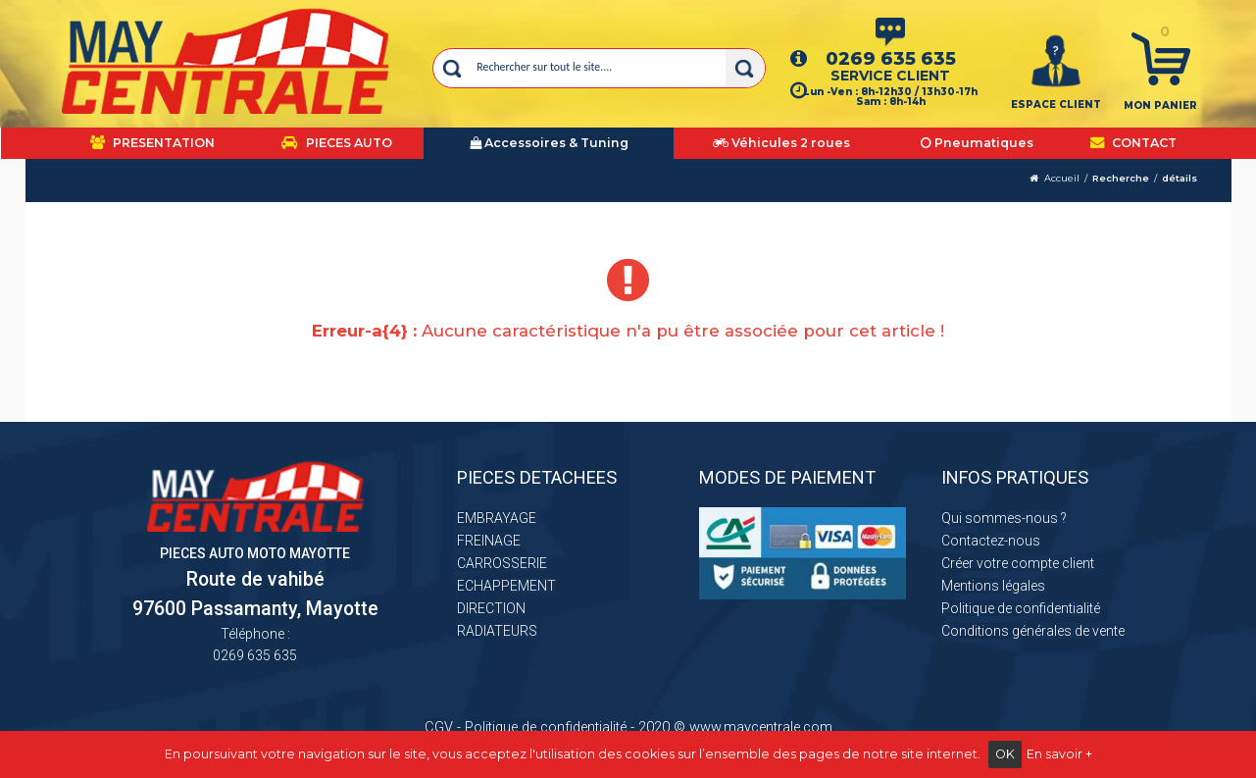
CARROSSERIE (502, 563)
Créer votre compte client (1017, 563)
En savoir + (1059, 754)
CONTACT (1133, 142)
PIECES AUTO (336, 142)
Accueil (1062, 178)
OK (1005, 754)
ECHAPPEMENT (506, 586)
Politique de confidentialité (1020, 608)
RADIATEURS (497, 631)
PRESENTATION (152, 142)
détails (1179, 178)
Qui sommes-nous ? (1004, 518)
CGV (439, 727)
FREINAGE (489, 540)
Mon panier (1160, 105)
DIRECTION (491, 608)
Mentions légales (993, 586)
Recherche (1120, 178)
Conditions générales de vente (1033, 631)
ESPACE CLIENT (1056, 104)
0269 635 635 (891, 58)
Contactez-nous (990, 540)
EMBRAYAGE (496, 518)
